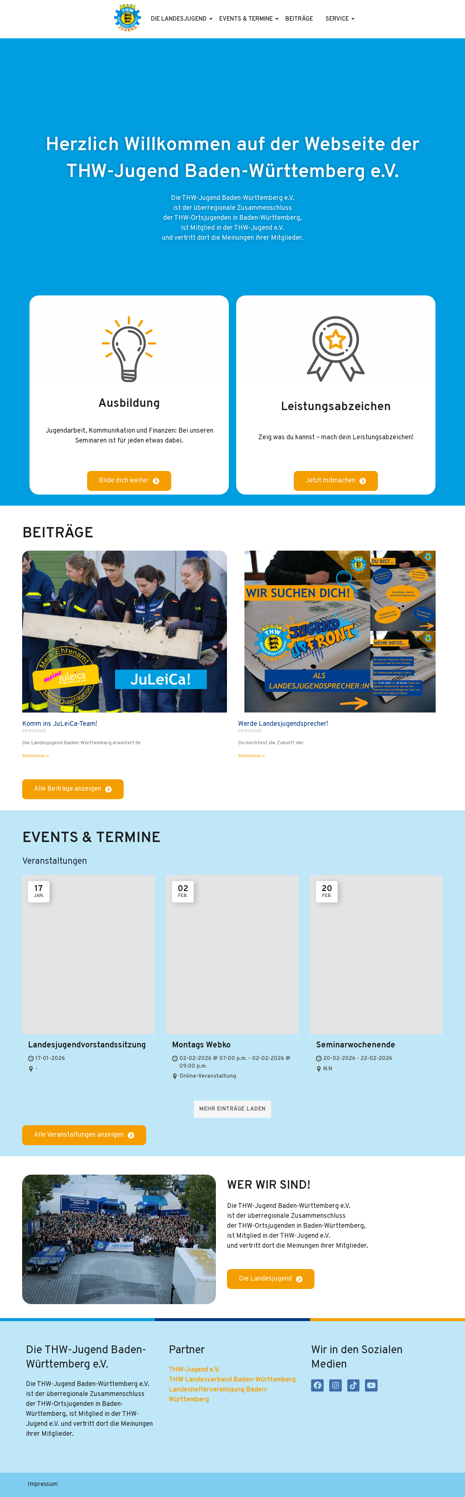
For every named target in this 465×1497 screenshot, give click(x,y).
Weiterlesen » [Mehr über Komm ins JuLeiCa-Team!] (35, 756)
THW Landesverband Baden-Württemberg (232, 1380)
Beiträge (299, 19)
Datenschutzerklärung (99, 1485)
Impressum (43, 1485)
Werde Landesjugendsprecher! (283, 724)
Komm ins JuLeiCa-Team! (59, 724)
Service (338, 19)
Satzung (151, 1485)
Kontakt (184, 1485)
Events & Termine (247, 19)
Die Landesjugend (180, 19)
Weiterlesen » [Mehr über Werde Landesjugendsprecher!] (251, 756)
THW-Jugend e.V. (194, 1370)
